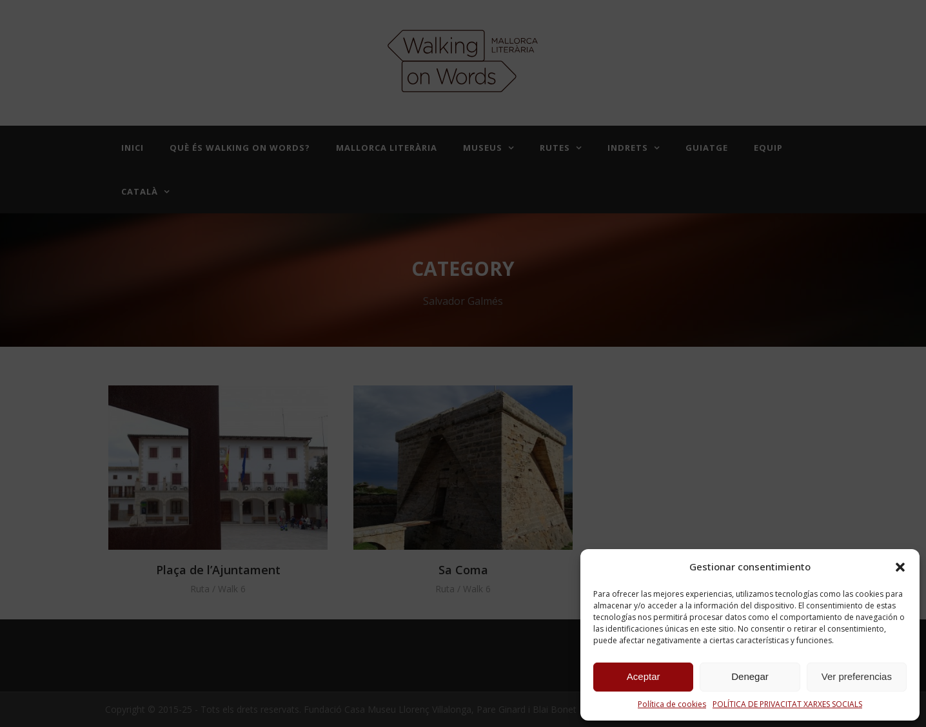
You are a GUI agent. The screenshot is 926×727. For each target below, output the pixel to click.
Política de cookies (672, 704)
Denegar (750, 676)
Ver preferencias (857, 676)
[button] (900, 567)
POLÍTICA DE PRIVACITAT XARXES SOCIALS (787, 704)
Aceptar (643, 676)
